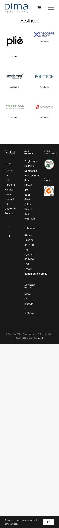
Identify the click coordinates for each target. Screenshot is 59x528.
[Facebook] (8, 227)
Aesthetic (14, 56)
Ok (48, 522)
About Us (8, 173)
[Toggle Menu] (51, 8)
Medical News (9, 192)
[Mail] (8, 235)
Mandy (41, 337)
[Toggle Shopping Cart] (39, 7)
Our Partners (10, 182)
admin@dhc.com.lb (35, 274)
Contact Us (9, 201)
